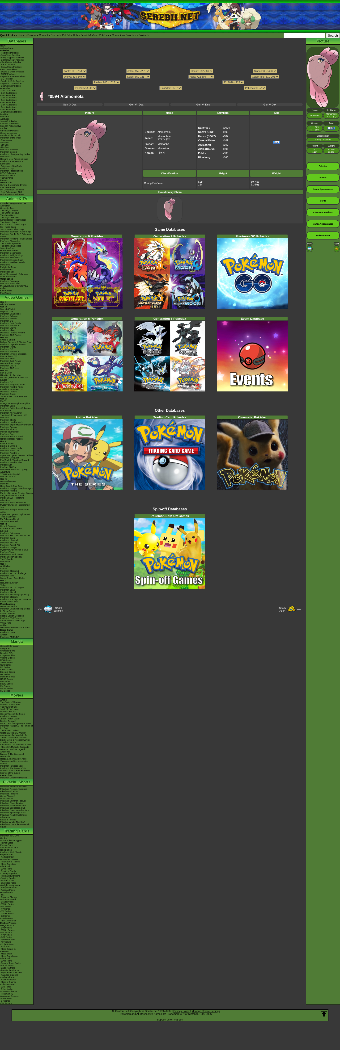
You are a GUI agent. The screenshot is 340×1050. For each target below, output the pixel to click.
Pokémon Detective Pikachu (13, 778)
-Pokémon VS (6, 994)
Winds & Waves (7, 304)
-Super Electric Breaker (11, 972)
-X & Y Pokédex (7, 64)
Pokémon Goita (7, 632)
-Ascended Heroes (9, 859)
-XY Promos (6, 935)
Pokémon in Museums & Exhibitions (11, 162)
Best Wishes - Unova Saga (13, 224)
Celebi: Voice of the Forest (12, 714)
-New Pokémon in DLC (11, 192)
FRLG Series (6, 669)
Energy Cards (6, 845)
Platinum (4, 484)
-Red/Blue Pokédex (9, 53)
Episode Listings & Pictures (13, 203)
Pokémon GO (6, 321)
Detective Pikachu (8, 392)
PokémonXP (6, 156)
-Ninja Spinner (7, 944)
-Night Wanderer (8, 980)
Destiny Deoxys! (8, 721)
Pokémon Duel (7, 434)
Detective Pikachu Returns (12, 333)
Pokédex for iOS (8, 476)
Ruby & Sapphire (8, 526)
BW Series (5, 681)
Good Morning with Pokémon (14, 274)
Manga (17, 641)
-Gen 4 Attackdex (8, 98)
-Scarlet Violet (6, 902)
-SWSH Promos (7, 930)
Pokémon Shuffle (8, 420)
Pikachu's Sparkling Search (13, 812)
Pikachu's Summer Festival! (13, 801)
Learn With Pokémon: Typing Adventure (13, 470)
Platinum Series (7, 677)
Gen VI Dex (203, 104)
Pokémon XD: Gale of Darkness (15, 535)
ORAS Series (6, 688)
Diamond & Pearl (8, 481)
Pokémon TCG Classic (11, 852)
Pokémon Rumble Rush (11, 387)
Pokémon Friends (8, 318)
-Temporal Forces (8, 887)
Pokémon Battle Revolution (13, 502)
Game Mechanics (8, 133)
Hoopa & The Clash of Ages (13, 759)
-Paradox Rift (6, 892)
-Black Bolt (5, 866)
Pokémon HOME (8, 347)
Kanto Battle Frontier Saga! (13, 220)
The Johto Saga (7, 215)
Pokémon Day (7, 168)
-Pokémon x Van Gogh (10, 166)
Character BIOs (7, 651)
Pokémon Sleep (7, 330)
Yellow (3, 585)
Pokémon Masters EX (10, 325)
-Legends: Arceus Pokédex (13, 76)
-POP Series (6, 937)
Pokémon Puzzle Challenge (13, 573)
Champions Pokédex (124, 35)
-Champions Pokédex (10, 86)
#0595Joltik (282, 609)
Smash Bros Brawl (9, 521)
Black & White (6, 443)
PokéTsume (5, 293)
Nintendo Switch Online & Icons (15, 627)
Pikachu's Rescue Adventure (13, 789)
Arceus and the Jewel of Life (13, 735)
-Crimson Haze (7, 984)
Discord (55, 35)
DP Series (5, 674)
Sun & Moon (6, 373)
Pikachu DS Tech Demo (11, 554)
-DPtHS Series (7, 913)
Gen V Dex (270, 104)
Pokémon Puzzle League (12, 587)
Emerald (4, 531)
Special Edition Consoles (12, 616)
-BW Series (5, 911)
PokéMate (5, 561)
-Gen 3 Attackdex (8, 95)
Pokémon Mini (7, 576)
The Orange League (9, 213)
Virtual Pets (5, 623)
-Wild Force (5, 987)
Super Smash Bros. (9, 602)
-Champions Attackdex (10, 112)
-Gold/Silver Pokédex (10, 55)
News (3, 46)
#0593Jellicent (58, 609)
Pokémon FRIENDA (9, 637)
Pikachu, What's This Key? (13, 822)
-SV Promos (6, 928)
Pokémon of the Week (10, 138)
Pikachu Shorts (16, 782)
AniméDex (5, 206)
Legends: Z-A (6, 311)
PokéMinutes (6, 269)
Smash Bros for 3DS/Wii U (12, 436)
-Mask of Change (8, 982)
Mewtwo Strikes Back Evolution (15, 770)
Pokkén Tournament (9, 432)
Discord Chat (6, 182)
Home (21, 35)
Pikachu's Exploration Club (13, 808)
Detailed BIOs (6, 653)
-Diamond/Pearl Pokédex (12, 60)
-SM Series (5, 906)
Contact (43, 35)
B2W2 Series (6, 684)
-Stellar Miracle (7, 977)
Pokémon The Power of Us (13, 768)
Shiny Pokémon (7, 248)
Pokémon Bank (7, 406)
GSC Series (6, 665)
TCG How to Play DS (10, 474)
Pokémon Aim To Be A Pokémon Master (15, 235)
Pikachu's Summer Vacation (13, 786)
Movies (16, 695)
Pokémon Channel (9, 540)
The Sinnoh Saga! (8, 222)
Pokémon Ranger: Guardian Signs (16, 488)
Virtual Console (7, 613)
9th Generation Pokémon (12, 190)
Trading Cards (17, 831)
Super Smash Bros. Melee (12, 578)
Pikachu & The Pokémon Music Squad (15, 825)
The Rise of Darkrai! (9, 730)
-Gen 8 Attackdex (8, 107)
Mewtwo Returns (8, 711)
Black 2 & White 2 (8, 446)
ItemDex (4, 114)
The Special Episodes (10, 243)
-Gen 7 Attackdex (8, 105)
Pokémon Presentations (11, 171)
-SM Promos (6, 932)
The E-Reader (7, 559)
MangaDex (5, 648)
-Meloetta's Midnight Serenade (14, 747)
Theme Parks (6, 178)
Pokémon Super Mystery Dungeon (16, 425)
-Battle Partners (7, 968)
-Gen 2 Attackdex (8, 93)
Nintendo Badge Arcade (11, 439)
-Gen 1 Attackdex (8, 90)
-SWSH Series (7, 904)
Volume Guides (7, 658)
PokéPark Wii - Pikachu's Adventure (12, 499)
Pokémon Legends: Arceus (13, 344)
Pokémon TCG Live (9, 368)
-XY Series (5, 909)
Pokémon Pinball (8, 592)
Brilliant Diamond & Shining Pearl (16, 342)
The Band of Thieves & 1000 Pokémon (13, 416)
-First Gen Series (8, 921)
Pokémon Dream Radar (11, 448)
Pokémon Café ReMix (10, 323)
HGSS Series (6, 679)
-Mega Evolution (8, 864)
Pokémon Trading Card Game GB (16, 599)
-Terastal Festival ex (9, 970)
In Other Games (7, 611)
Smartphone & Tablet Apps (12, 620)
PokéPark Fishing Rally (11, 557)
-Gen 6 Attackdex (8, 102)
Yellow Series (6, 662)
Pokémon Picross (8, 427)
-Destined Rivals (8, 871)
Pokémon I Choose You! (11, 766)
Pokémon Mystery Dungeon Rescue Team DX (13, 355)
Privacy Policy (181, 1011)
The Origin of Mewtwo (10, 702)
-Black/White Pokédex (10, 62)
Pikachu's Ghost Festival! (12, 803)
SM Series (5, 691)
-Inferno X (5, 951)
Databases (16, 41)
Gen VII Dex (136, 104)
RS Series (5, 667)
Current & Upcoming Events (13, 185)
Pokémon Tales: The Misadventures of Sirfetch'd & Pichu (14, 286)
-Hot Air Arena (6, 965)
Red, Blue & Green (9, 583)
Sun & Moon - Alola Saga (12, 229)
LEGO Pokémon (8, 173)
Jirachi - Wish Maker (10, 719)
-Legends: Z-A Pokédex (11, 83)
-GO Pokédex (6, 79)
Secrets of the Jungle (10, 773)
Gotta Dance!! (6, 798)
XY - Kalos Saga (8, 227)
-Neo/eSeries (6, 918)
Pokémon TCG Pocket (10, 335)
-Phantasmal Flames (10, 862)
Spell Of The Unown (9, 709)
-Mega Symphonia (8, 956)
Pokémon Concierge (10, 281)
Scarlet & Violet (7, 309)
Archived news (7, 48)
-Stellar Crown (7, 880)
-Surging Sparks (8, 878)
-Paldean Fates (7, 890)
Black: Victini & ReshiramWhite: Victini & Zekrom (15, 741)
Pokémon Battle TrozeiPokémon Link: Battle (15, 409)
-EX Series (5, 916)
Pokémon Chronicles (10, 241)
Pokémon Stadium (9, 597)
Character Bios (7, 208)
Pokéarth (144, 35)
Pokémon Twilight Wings (11, 255)
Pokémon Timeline (9, 149)
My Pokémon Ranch (9, 519)
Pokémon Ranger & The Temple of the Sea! (16, 727)
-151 (2, 895)
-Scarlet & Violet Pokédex (12, 81)
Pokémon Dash (7, 538)
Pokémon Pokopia (8, 316)
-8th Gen (4, 145)
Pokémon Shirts (7, 175)
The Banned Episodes (10, 246)
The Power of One (8, 707)
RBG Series (6, 660)
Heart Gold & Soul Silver (11, 486)
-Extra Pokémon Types (11, 840)
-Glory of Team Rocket (10, 963)
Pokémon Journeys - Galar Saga (15, 232)
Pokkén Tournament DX (11, 389)
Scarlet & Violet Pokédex (95, 35)
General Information (9, 646)
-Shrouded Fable (8, 883)
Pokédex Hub (70, 35)
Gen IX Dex (69, 104)
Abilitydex (4, 119)
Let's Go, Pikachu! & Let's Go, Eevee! (14, 378)
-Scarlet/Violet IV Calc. (10, 135)
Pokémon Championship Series (15, 154)
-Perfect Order (7, 857)
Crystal (3, 568)
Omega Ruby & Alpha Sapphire (15, 403)
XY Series (5, 686)
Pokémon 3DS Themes (11, 618)
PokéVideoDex (7, 272)
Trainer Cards (6, 843)
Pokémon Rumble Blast (11, 462)
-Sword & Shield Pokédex (12, 72)
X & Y (3, 401)
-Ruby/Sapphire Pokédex (12, 57)
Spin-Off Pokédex (8, 121)
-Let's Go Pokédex (9, 69)
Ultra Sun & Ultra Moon (11, 375)
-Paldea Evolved (8, 899)
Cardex (3, 128)
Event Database (7, 187)
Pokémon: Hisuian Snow (11, 260)
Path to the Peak (8, 267)
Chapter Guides (7, 655)
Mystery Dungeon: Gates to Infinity (16, 455)
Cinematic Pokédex (9, 131)
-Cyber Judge (6, 989)
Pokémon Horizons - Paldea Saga (16, 239)
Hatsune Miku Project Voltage (14, 159)
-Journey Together (8, 873)
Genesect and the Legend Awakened (12, 750)
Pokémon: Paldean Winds (12, 262)
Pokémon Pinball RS (10, 545)
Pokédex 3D (6, 465)
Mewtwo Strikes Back (10, 704)
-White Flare (6, 869)
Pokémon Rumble (8, 491)
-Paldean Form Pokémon (12, 194)
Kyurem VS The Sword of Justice (15, 744)
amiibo (3, 625)
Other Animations (8, 276)
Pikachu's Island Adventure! (13, 805)
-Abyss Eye (5, 942)
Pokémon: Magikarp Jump (12, 384)
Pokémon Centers (8, 152)
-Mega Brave (6, 954)
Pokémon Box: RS (9, 543)
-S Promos (5, 1001)
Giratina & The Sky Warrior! (13, 733)
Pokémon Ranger (8, 547)
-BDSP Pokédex (8, 74)
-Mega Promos (7, 925)
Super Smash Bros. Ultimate (13, 396)
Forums (31, 35)
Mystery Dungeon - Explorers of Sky (15, 506)
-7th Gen (4, 147)
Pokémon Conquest (9, 458)
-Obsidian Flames (8, 897)
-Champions (6, 140)
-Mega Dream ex (8, 949)
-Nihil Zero (5, 946)
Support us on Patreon (170, 1019)
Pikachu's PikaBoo (9, 794)
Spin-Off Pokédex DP (10, 123)
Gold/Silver (5, 566)
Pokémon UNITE (8, 328)
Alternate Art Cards (9, 847)
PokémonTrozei (7, 552)
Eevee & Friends (8, 820)
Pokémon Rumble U (9, 453)
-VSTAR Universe (8, 991)
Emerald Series (7, 672)
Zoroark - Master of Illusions (13, 737)
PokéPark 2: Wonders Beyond (14, 460)
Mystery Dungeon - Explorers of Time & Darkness (15, 515)
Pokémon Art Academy (11, 413)
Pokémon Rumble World (11, 422)
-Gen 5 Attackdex (8, 100)
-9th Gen (4, 142)
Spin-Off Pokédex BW (10, 126)
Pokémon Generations (10, 253)
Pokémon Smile (7, 358)
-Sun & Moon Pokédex (10, 67)
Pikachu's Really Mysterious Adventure (13, 816)
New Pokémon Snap (10, 363)
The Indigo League (9, 210)
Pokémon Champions (10, 314)
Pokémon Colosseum (10, 533)
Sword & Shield (7, 340)
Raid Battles (6, 850)
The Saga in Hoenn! (9, 217)
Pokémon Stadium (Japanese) (14, 594)
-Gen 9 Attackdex (8, 109)
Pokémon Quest (8, 394)
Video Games (17, 297)
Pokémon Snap (7, 590)
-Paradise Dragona (9, 975)
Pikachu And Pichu (9, 791)
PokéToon (5, 265)
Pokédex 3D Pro (8, 467)
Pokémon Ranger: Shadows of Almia (14, 510)
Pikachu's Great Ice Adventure (14, 810)
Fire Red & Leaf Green (11, 528)
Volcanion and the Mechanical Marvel (14, 762)
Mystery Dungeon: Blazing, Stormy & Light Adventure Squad (16, 494)
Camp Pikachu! (7, 796)
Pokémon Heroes (8, 716)
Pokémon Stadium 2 (9, 571)
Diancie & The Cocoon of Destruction (12, 755)
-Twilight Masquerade (10, 885)
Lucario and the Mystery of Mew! (15, 723)
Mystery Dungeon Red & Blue (14, 550)
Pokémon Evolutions (10, 257)
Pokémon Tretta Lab (9, 450)
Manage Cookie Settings (206, 1011)
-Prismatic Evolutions (10, 876)
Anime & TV (16, 199)
